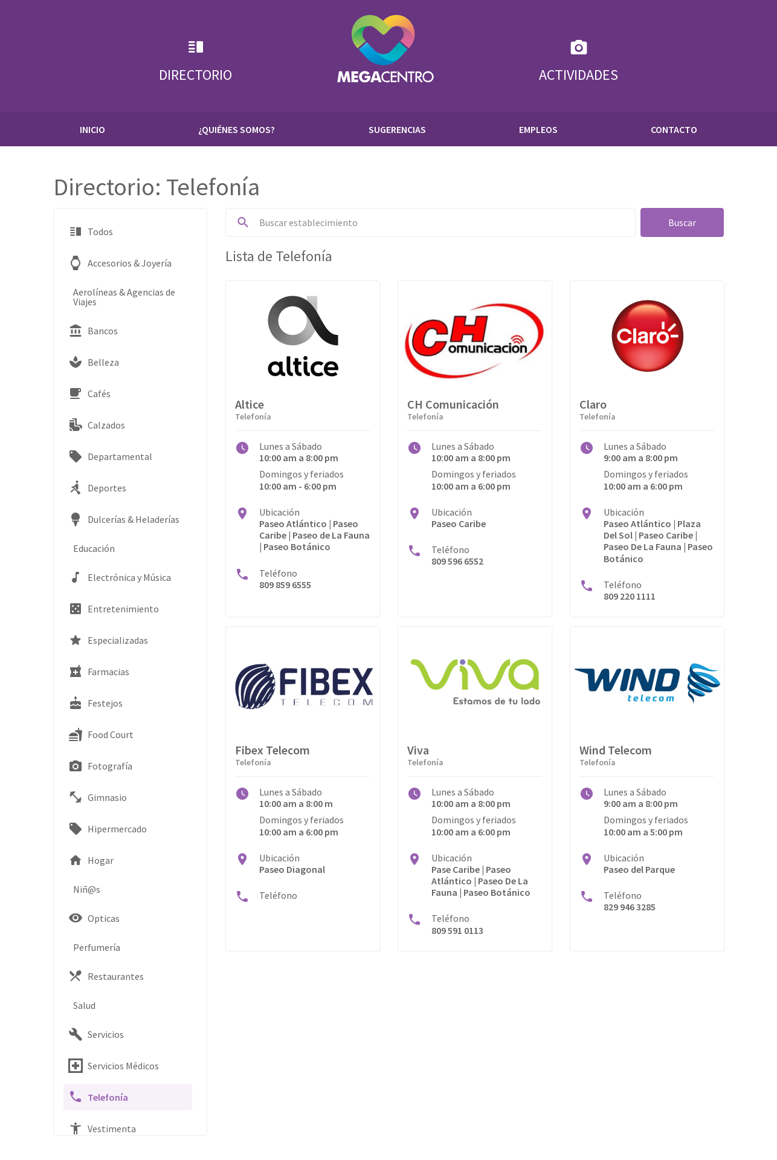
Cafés (89, 393)
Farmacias (98, 671)
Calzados (96, 425)
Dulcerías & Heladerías (123, 519)
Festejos (95, 703)
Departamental (110, 456)
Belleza (93, 362)
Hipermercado (107, 828)
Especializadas (108, 640)
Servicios (96, 1034)
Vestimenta (102, 1128)
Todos (90, 231)
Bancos (93, 330)
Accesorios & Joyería (120, 263)
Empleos (538, 129)
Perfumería (96, 947)
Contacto (674, 129)
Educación (94, 548)
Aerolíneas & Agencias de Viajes (124, 297)
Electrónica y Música (119, 577)
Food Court (101, 734)
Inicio (92, 129)
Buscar (682, 222)
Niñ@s (86, 889)
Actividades (578, 60)
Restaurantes (106, 976)
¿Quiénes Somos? (236, 129)
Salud (84, 1005)
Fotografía (100, 766)
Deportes (97, 488)
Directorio (195, 60)
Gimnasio (97, 797)
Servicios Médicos (113, 1065)
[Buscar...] (442, 222)
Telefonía (98, 1097)
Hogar (91, 860)
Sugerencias (397, 129)
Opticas (94, 918)
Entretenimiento (113, 608)
